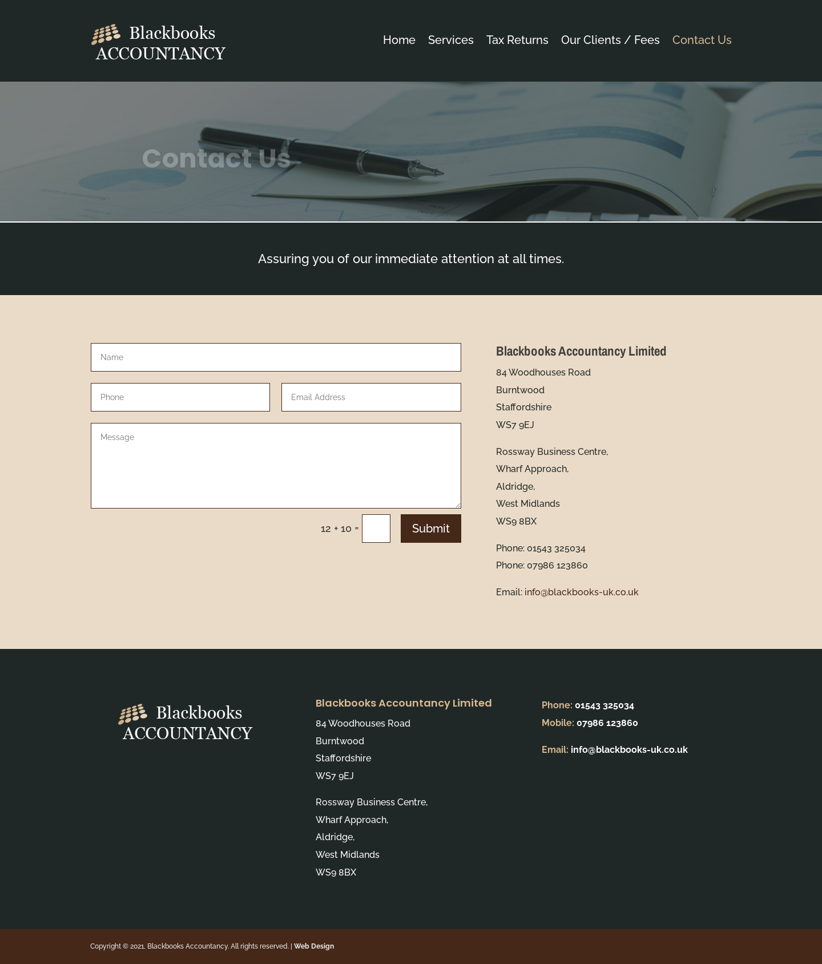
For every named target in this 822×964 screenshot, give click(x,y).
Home (399, 40)
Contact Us (702, 40)
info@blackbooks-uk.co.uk (582, 592)
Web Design (314, 946)
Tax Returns (517, 40)
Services (451, 40)
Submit (431, 528)
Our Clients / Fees (610, 40)
